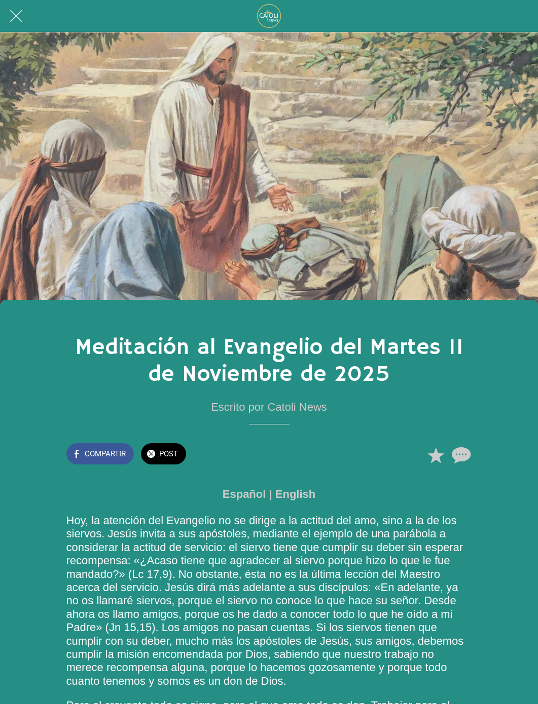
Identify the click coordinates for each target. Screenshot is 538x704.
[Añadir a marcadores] (435, 455)
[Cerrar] (16, 16)
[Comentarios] (460, 455)
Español (244, 494)
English (295, 494)
